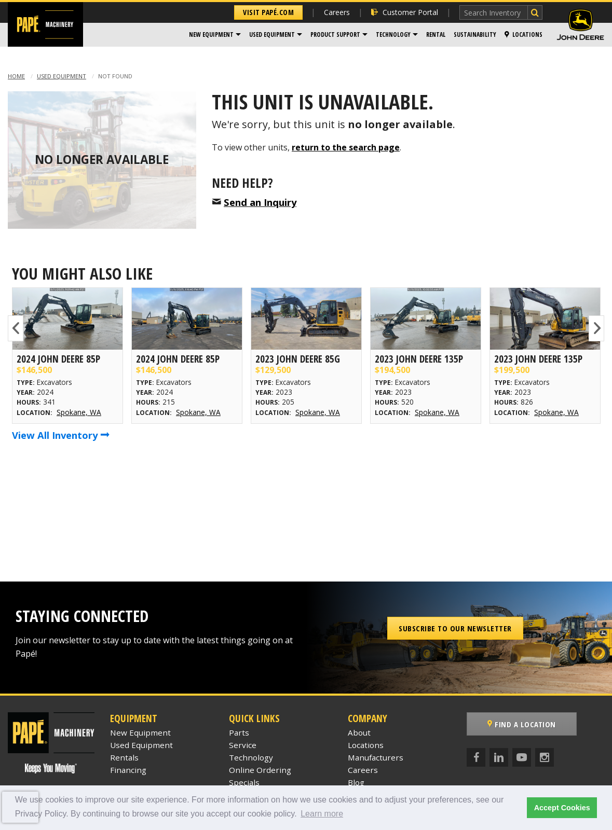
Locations (523, 34)
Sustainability (475, 34)
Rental (435, 34)
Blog (356, 782)
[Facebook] (476, 757)
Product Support (335, 34)
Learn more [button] (322, 813)
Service (242, 745)
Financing (128, 770)
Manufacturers (375, 757)
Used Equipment (272, 34)
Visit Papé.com (268, 12)
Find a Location (521, 724)
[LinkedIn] (498, 757)
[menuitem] (215, 34)
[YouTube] (521, 757)
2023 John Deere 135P (419, 359)
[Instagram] (544, 757)
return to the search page (346, 147)
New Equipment (211, 34)
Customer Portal (404, 12)
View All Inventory (61, 434)
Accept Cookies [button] (562, 808)
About (359, 732)
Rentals (124, 757)
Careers (337, 12)
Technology (393, 34)
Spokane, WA (79, 412)
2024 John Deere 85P (58, 359)
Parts (239, 732)
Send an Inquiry (260, 202)
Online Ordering (260, 770)
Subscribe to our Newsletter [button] (455, 628)
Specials (244, 782)
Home (16, 76)
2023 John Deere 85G (297, 359)
